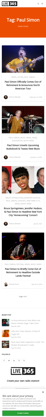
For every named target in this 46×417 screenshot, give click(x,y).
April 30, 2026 (16, 337)
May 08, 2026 (15, 326)
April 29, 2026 (16, 348)
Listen (20, 77)
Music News (25, 137)
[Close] (43, 392)
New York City (33, 201)
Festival (20, 264)
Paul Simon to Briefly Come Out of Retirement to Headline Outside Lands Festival (23, 272)
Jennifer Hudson (32, 198)
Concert (22, 201)
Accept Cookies (23, 413)
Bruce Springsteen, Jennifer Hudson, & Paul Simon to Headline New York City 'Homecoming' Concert (23, 212)
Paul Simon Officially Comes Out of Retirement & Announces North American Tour (23, 85)
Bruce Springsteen (14, 198)
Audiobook (17, 140)
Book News (29, 140)
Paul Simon (29, 77)
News (13, 77)
